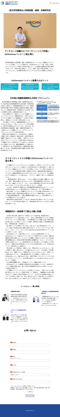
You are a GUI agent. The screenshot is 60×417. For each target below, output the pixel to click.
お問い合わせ (56, 3)
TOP (51, 3)
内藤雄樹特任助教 (15, 291)
